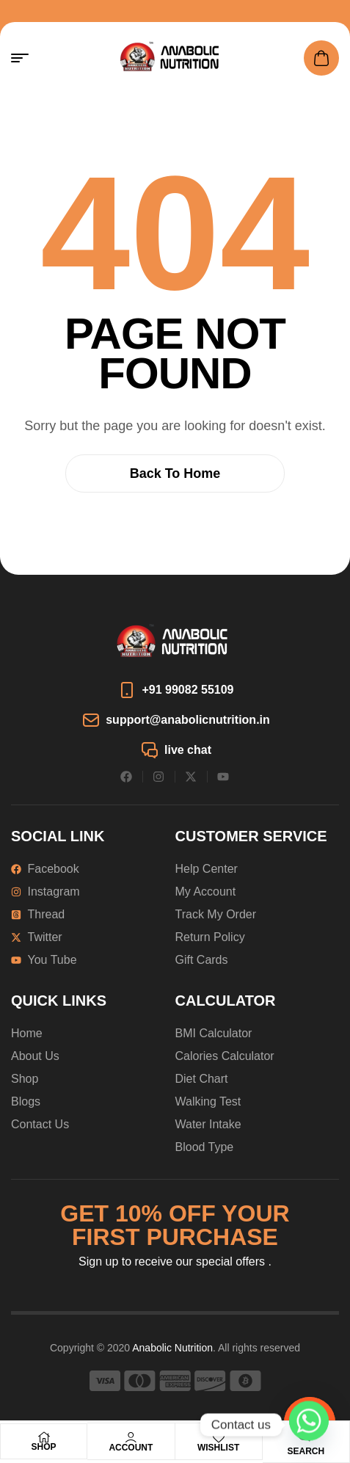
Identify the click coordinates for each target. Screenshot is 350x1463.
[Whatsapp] (309, 1425)
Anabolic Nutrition (172, 1348)
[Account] (130, 1437)
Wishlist (218, 1447)
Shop (44, 1447)
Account (131, 1447)
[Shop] (44, 1437)
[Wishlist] (218, 1437)
